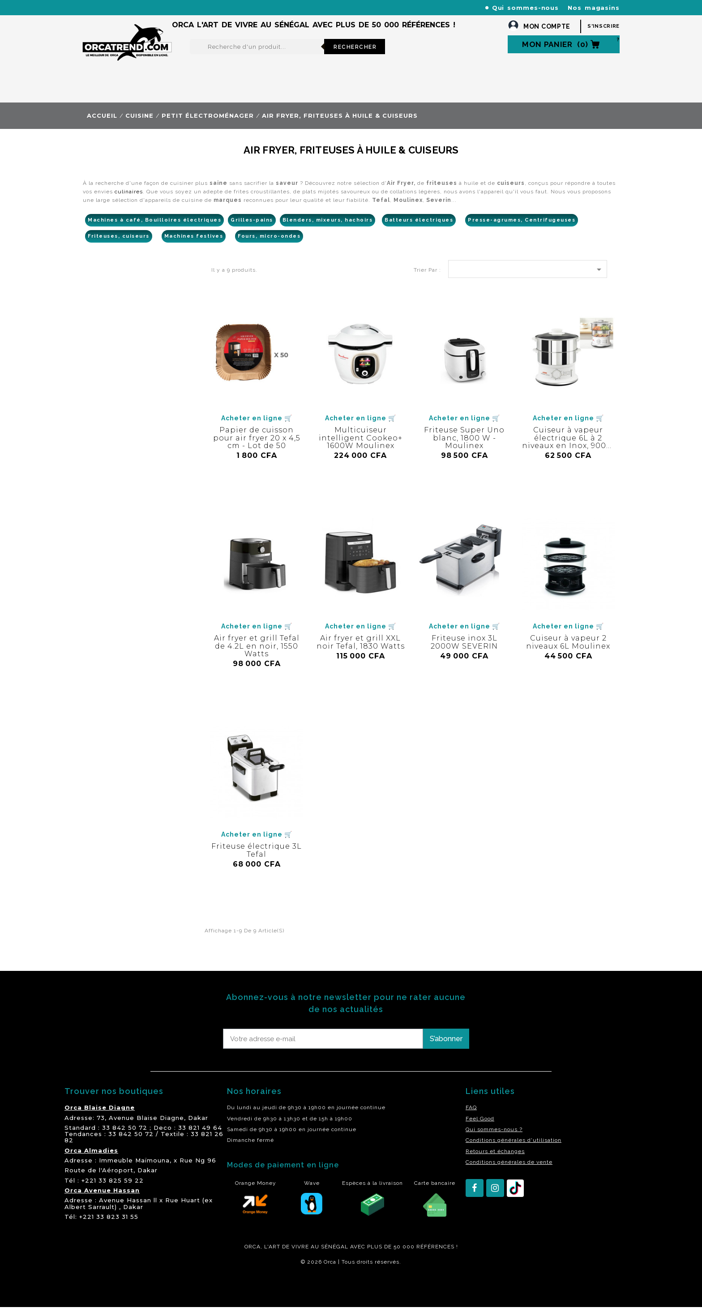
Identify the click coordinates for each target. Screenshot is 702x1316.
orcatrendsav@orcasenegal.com (132, 18)
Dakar (198, 1126)
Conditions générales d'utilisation (513, 1149)
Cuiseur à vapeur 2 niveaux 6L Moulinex (568, 651)
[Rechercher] (257, 55)
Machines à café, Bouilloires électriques (154, 229)
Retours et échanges (495, 1160)
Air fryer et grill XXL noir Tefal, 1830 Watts (361, 651)
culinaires (129, 200)
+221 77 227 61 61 (274, 7)
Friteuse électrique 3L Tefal (256, 859)
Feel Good (480, 1127)
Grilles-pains (252, 229)
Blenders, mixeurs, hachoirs (328, 229)
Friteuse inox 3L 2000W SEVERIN (464, 651)
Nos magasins (594, 7)
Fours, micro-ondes (269, 245)
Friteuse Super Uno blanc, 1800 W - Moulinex (464, 447)
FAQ (471, 1116)
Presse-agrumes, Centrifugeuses (521, 229)
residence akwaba (126, 1295)
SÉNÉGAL (334, 1255)
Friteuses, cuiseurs (119, 245)
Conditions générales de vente (509, 1171)
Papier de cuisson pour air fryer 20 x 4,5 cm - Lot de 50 (256, 447)
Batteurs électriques (419, 229)
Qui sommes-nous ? (494, 1138)
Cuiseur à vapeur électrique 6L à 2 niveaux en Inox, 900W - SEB (568, 451)
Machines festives (193, 245)
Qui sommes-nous (525, 7)
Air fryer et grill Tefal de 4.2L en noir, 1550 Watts (257, 655)
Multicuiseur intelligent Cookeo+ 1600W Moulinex (360, 447)
